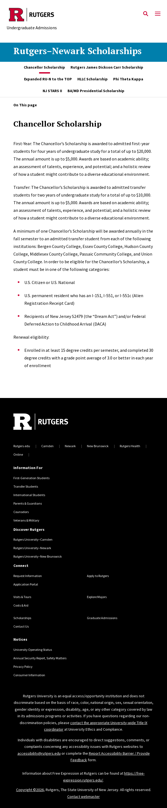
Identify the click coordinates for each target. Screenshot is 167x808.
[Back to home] (50, 422)
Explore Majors (97, 597)
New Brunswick (98, 446)
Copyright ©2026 (30, 789)
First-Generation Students (31, 478)
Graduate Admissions (102, 618)
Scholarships (22, 618)
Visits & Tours (22, 597)
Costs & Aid (20, 605)
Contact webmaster (83, 796)
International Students (29, 495)
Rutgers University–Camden (32, 539)
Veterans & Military (26, 520)
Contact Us (21, 626)
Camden (47, 446)
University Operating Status (32, 650)
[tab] (44, 68)
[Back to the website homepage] (32, 14)
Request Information (27, 576)
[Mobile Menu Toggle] (158, 14)
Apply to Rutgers (98, 576)
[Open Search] (146, 14)
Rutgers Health (130, 446)
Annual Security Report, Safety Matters (39, 658)
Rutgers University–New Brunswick (37, 556)
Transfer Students (25, 486)
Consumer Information (29, 675)
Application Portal (25, 584)
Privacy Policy (23, 666)
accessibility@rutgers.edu (39, 753)
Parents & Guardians (27, 503)
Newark (70, 446)
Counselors (21, 512)
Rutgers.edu (21, 446)
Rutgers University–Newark (32, 548)
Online (18, 454)
